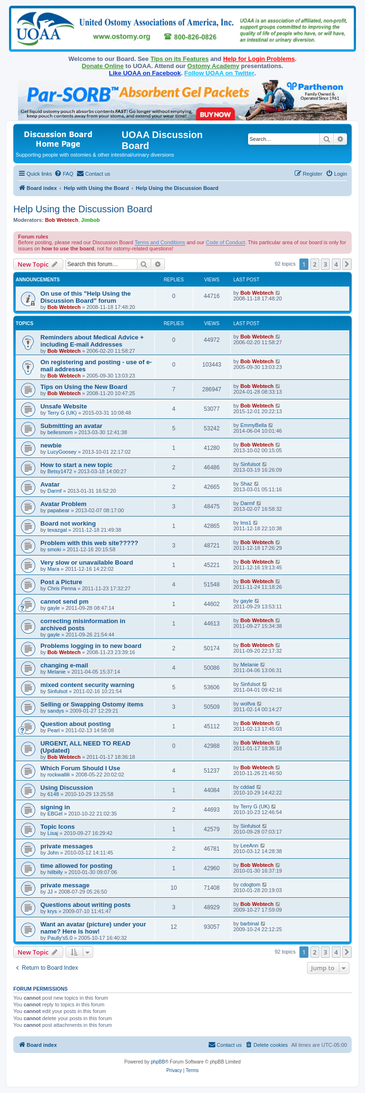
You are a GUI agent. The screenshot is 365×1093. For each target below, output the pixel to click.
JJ (50, 891)
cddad (247, 787)
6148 (53, 794)
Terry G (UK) (62, 413)
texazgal (57, 530)
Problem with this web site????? (89, 542)
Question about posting (75, 723)
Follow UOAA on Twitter (219, 73)
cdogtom (250, 884)
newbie (51, 445)
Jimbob (90, 220)
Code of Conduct (225, 242)
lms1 (245, 523)
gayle (54, 608)
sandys (56, 711)
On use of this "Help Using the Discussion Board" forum (85, 297)
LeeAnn (249, 845)
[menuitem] (63, 173)
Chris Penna (62, 588)
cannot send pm (64, 601)
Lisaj (53, 833)
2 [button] (315, 264)
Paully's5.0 (60, 938)
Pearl (54, 730)
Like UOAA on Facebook (145, 73)
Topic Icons (57, 826)
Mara (53, 569)
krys (52, 911)
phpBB (158, 1061)
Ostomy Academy (213, 66)
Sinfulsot (250, 464)
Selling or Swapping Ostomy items (92, 704)
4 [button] (336, 264)
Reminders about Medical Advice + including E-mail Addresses (92, 341)
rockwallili (59, 774)
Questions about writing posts (85, 904)
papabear (59, 510)
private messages (66, 846)
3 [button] (325, 264)
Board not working (68, 523)
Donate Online (103, 66)
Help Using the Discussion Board (82, 209)
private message (64, 885)
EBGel (55, 813)
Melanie (57, 672)
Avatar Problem (63, 503)
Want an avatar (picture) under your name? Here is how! (93, 928)
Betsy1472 (60, 471)
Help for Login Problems (259, 58)
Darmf (55, 491)
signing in (55, 807)
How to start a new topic (76, 464)
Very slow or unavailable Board (86, 562)
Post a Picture (61, 582)
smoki (54, 549)
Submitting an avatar (71, 425)
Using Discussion (66, 787)
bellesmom (60, 432)
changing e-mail (64, 665)
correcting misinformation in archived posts (82, 624)
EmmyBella (253, 425)
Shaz (246, 484)
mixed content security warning (87, 684)
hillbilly (55, 872)
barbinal (249, 923)
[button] (347, 264)
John (53, 852)
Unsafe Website (63, 406)
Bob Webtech (61, 220)
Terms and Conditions (159, 242)
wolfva (247, 703)
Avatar (50, 484)
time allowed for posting (76, 865)
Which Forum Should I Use (80, 768)
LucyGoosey (62, 452)
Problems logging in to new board (90, 645)
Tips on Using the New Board (83, 386)
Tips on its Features (179, 58)
